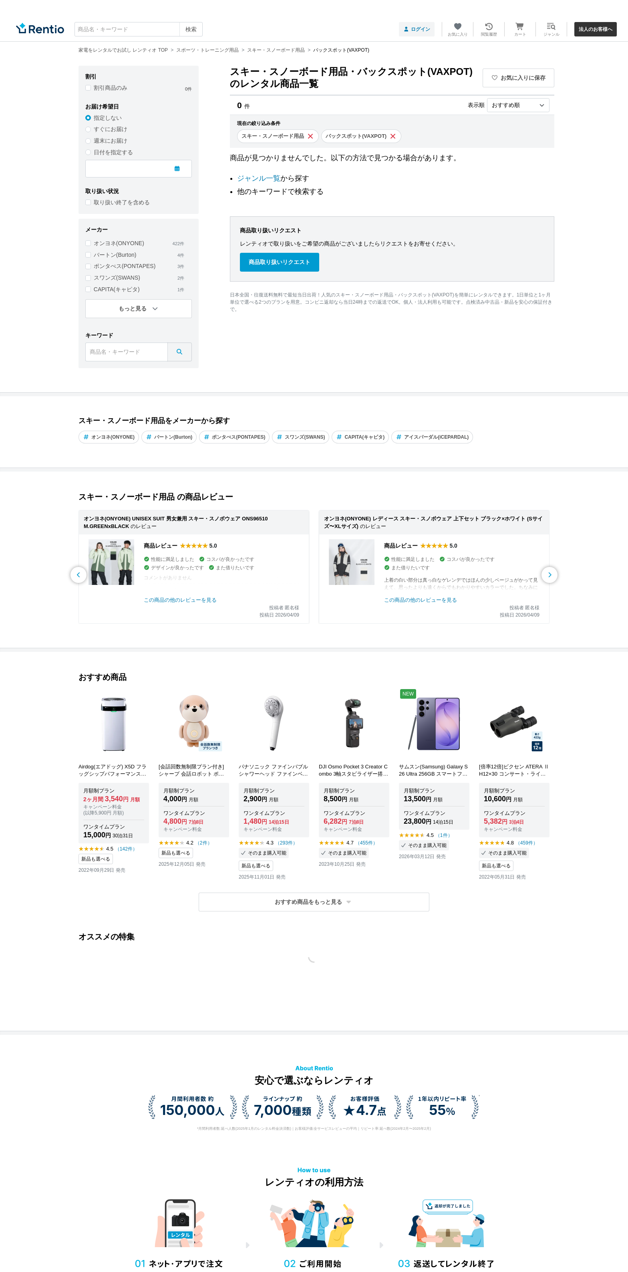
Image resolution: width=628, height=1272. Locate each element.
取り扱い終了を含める (122, 202)
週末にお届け (110, 140)
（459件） (526, 843)
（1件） (444, 835)
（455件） (366, 843)
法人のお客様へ (595, 29)
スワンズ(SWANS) (117, 277)
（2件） (203, 843)
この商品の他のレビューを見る (180, 600)
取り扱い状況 (102, 191)
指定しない (108, 118)
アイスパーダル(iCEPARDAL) (432, 437)
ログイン (416, 29)
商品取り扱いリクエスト (279, 262)
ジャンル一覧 (258, 178)
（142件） (126, 849)
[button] (314, 902)
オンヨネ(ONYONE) (119, 243)
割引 (91, 76)
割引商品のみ (110, 88)
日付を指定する (113, 152)
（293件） (286, 843)
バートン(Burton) (115, 255)
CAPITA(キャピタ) (117, 289)
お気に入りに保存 (518, 78)
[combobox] (138, 29)
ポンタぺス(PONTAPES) (125, 266)
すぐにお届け (110, 129)
